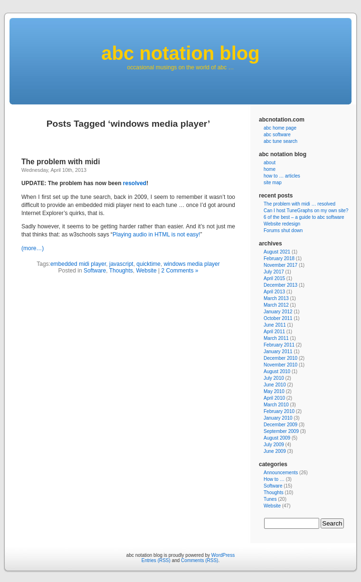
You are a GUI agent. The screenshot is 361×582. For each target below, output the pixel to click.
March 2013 (276, 298)
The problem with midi (60, 162)
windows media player (192, 264)
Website (146, 270)
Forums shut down (283, 230)
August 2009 (277, 438)
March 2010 (276, 404)
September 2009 (281, 431)
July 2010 (274, 378)
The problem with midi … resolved (299, 204)
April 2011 (274, 331)
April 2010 (274, 398)
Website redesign (282, 223)
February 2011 (279, 344)
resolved (134, 183)
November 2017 (280, 265)
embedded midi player (78, 264)
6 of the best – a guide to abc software (304, 217)
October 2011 (278, 318)
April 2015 (274, 278)
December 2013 (280, 285)
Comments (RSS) (199, 560)
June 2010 (275, 384)
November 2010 (280, 364)
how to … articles (282, 175)
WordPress (223, 555)
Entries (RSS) (156, 560)
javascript (121, 264)
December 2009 (280, 424)
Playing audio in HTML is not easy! (156, 234)
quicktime (148, 264)
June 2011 (275, 325)
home (270, 169)
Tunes (270, 499)
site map (273, 182)
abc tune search (280, 141)
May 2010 (274, 391)
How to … (274, 479)
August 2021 (277, 251)
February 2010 (279, 411)
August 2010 (277, 371)
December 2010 (280, 358)
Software (95, 270)
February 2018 (279, 258)
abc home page (280, 128)
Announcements (281, 472)
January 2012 (278, 311)
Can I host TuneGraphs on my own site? (306, 210)
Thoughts (121, 270)
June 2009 (275, 451)
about (270, 162)
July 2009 (274, 444)
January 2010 (278, 418)
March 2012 (276, 305)
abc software (277, 134)
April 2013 (274, 291)
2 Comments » (179, 270)
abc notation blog (180, 53)
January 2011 (278, 351)
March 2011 (276, 338)
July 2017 (274, 271)
